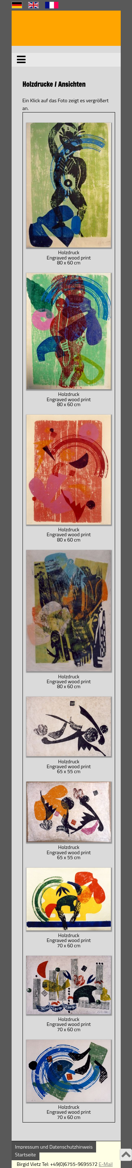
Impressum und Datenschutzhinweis (54, 1147)
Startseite (25, 1154)
